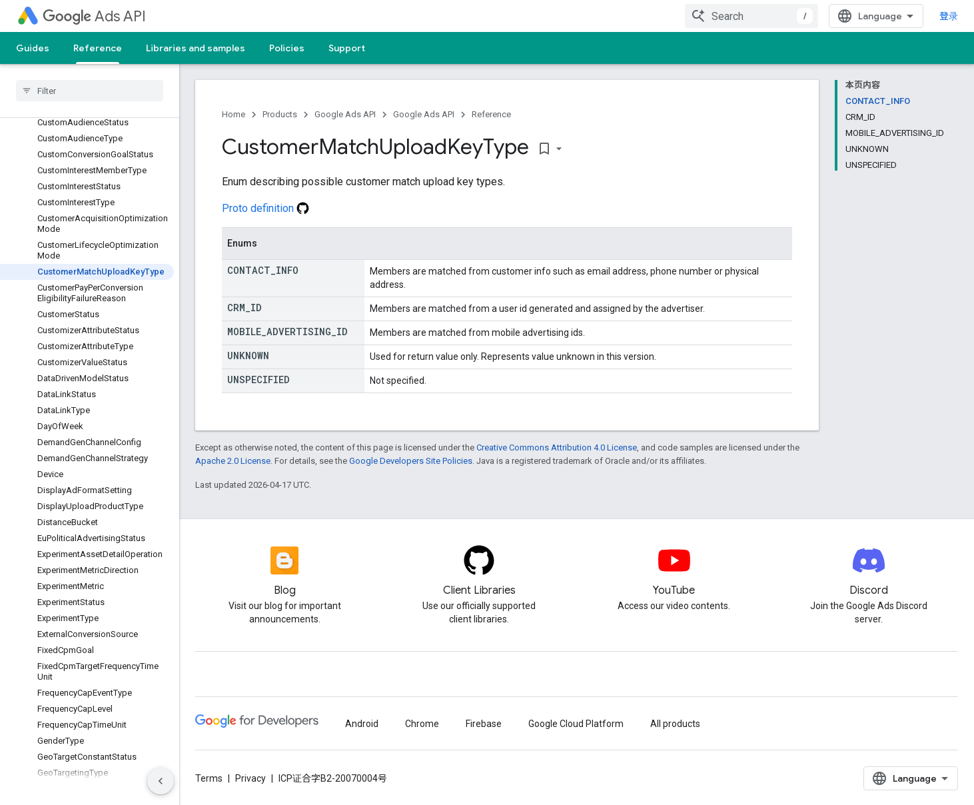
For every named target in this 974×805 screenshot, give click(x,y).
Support (346, 48)
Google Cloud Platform (576, 723)
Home (233, 114)
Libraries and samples (195, 48)
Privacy (250, 778)
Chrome (422, 723)
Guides (32, 48)
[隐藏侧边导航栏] (160, 781)
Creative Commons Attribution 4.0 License (556, 447)
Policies (286, 48)
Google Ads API (345, 114)
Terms (209, 778)
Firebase (484, 723)
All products (675, 723)
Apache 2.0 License (232, 461)
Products (279, 114)
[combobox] (751, 16)
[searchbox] (89, 90)
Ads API (94, 16)
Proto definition (265, 208)
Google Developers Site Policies (410, 461)
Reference (491, 114)
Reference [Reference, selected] (97, 48)
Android (361, 723)
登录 (948, 16)
